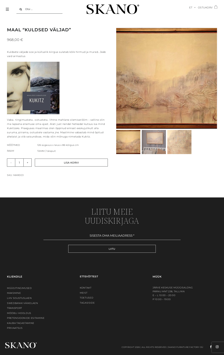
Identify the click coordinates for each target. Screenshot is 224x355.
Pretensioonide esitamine (26, 318)
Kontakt (86, 287)
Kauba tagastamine (20, 323)
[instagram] (215, 346)
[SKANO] (113, 5)
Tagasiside (87, 302)
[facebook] (207, 346)
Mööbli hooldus (19, 313)
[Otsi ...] (39, 9)
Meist (83, 292)
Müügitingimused (19, 288)
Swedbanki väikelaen (22, 303)
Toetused (86, 297)
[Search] (20, 9)
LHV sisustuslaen (19, 298)
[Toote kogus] (19, 162)
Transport (14, 308)
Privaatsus (15, 327)
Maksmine (14, 293)
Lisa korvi (71, 162)
